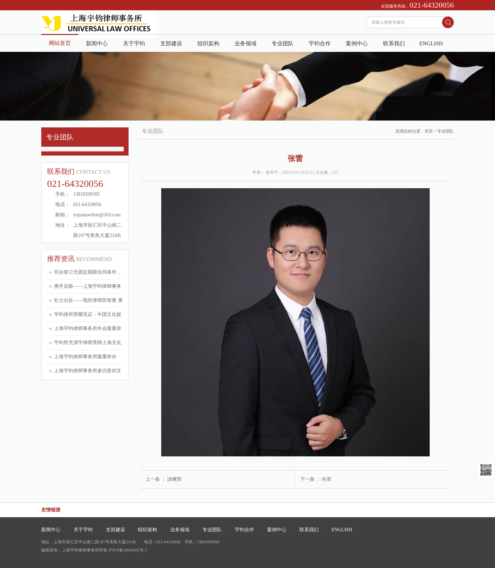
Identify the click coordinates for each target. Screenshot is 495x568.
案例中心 (357, 43)
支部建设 (171, 43)
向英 (326, 479)
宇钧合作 (320, 43)
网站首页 (60, 43)
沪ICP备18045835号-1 (127, 550)
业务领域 (245, 43)
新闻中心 (97, 43)
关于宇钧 (134, 43)
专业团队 (283, 43)
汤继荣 (174, 479)
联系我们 (394, 43)
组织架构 (208, 43)
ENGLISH (431, 43)
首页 (429, 131)
